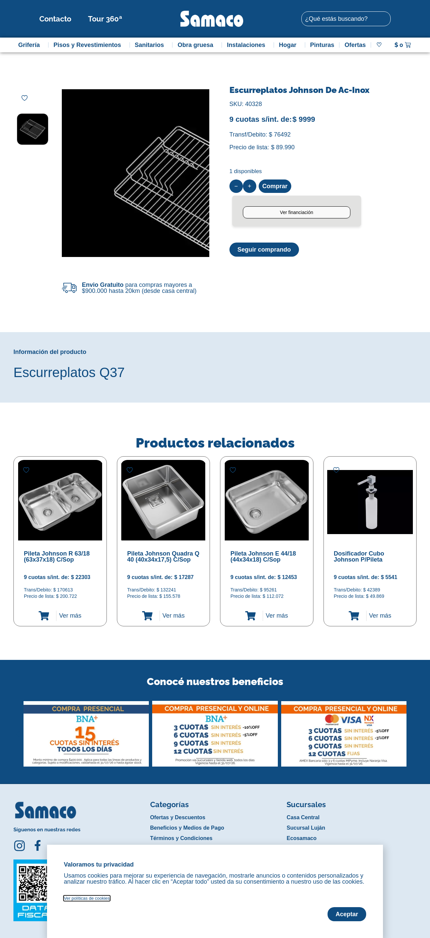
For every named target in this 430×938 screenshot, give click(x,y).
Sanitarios (151, 45)
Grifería (30, 45)
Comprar (275, 186)
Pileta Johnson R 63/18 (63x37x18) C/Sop (57, 556)
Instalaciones (248, 45)
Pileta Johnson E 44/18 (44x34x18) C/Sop (263, 556)
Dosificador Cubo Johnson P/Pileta (359, 556)
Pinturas (322, 45)
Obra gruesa (197, 45)
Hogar (289, 45)
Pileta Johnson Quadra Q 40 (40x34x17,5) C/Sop (163, 556)
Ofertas (355, 45)
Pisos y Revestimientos (88, 45)
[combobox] (346, 18)
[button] (18, 728)
